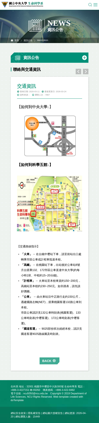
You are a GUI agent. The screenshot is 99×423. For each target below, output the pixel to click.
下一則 (85, 71)
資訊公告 (28, 40)
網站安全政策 (18, 413)
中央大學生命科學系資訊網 (23, 5)
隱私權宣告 (34, 413)
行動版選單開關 (95, 5)
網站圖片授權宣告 (53, 413)
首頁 (17, 40)
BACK (46, 361)
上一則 (78, 71)
